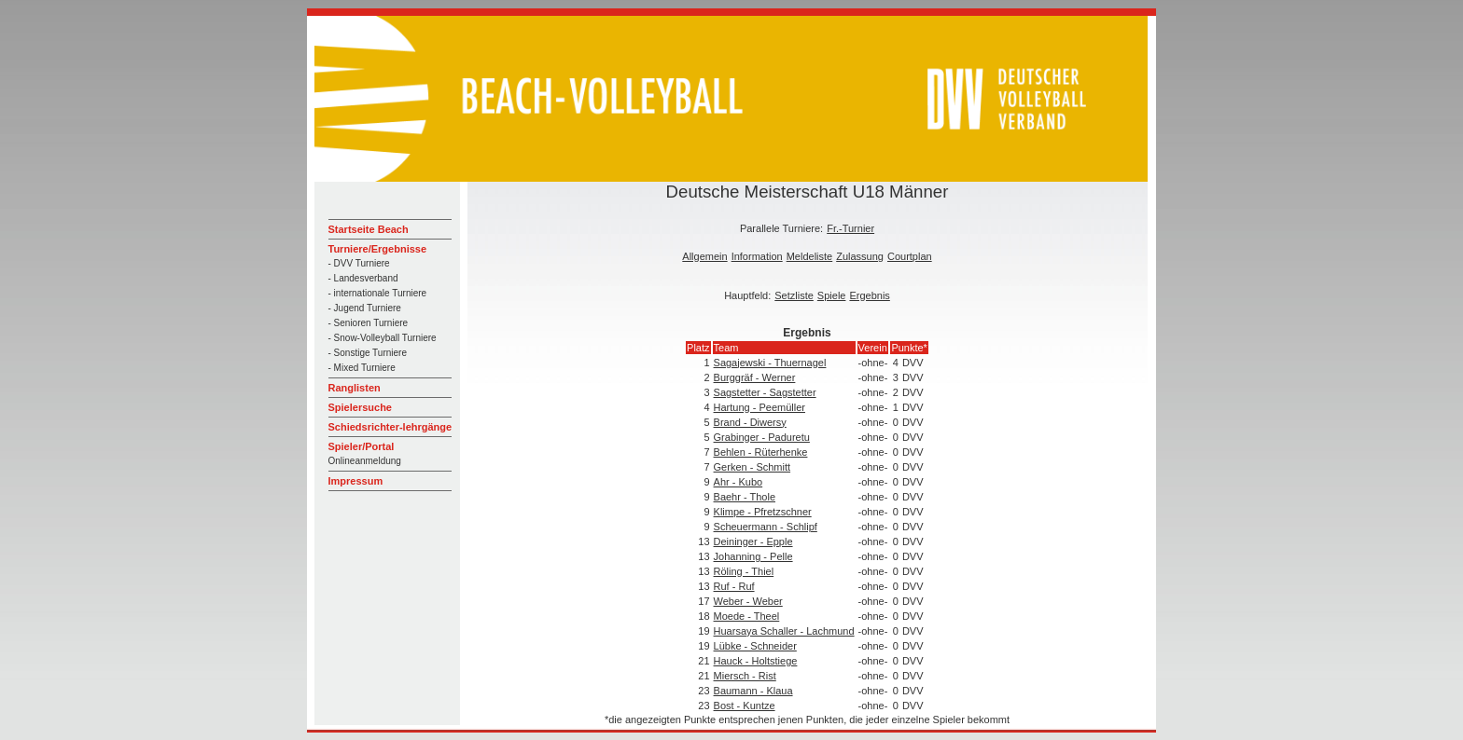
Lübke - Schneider (755, 645)
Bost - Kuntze (744, 705)
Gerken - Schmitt (752, 467)
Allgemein (704, 256)
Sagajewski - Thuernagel (770, 362)
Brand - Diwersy (750, 422)
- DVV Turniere (359, 263)
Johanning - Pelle (753, 556)
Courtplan (909, 256)
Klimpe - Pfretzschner (763, 511)
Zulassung (860, 256)
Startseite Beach (368, 229)
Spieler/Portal (361, 446)
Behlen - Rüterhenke (761, 452)
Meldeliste (810, 256)
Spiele (831, 295)
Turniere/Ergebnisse (377, 248)
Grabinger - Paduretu (762, 437)
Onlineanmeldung (364, 461)
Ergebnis (869, 295)
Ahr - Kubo (738, 481)
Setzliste (794, 295)
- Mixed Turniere (362, 368)
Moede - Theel (747, 616)
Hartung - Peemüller (759, 407)
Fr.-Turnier (850, 228)
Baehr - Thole (744, 496)
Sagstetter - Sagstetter (765, 392)
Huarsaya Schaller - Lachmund (784, 631)
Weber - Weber (748, 601)
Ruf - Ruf (734, 586)
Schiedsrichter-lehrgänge (390, 426)
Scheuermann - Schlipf (765, 526)
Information (757, 256)
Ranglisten (354, 387)
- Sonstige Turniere (368, 353)
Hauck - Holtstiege (756, 660)
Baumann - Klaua (753, 690)
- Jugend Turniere (364, 308)
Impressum (355, 480)
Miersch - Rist (745, 675)
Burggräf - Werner (755, 377)
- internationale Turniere (377, 293)
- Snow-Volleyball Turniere (382, 338)
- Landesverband (363, 278)
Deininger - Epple (753, 541)
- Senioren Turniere (368, 323)
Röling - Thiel (744, 571)
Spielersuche (360, 407)
